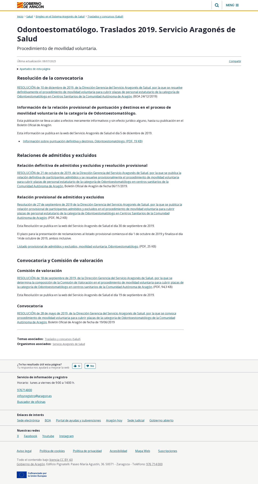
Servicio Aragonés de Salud (69, 344)
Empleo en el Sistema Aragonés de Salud (60, 16)
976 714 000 (154, 464)
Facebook (30, 436)
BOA (48, 420)
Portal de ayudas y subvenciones (78, 420)
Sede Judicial (135, 420)
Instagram (66, 436)
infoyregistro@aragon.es (34, 396)
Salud (29, 16)
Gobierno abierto (161, 420)
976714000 (24, 390)
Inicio (20, 16)
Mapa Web (142, 451)
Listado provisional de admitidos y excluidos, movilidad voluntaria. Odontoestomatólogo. (78, 246)
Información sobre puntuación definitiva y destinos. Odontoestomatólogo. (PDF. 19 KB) (83, 141)
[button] (216, 5)
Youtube (48, 436)
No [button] (90, 366)
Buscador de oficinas (31, 402)
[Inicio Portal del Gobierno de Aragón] (30, 5)
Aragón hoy (114, 420)
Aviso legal (24, 451)
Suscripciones (167, 451)
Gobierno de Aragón (31, 464)
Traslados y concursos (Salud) (105, 16)
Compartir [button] (235, 61)
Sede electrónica (28, 420)
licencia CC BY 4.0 (61, 460)
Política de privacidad (87, 451)
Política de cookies (52, 451)
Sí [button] (77, 366)
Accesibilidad (118, 451)
